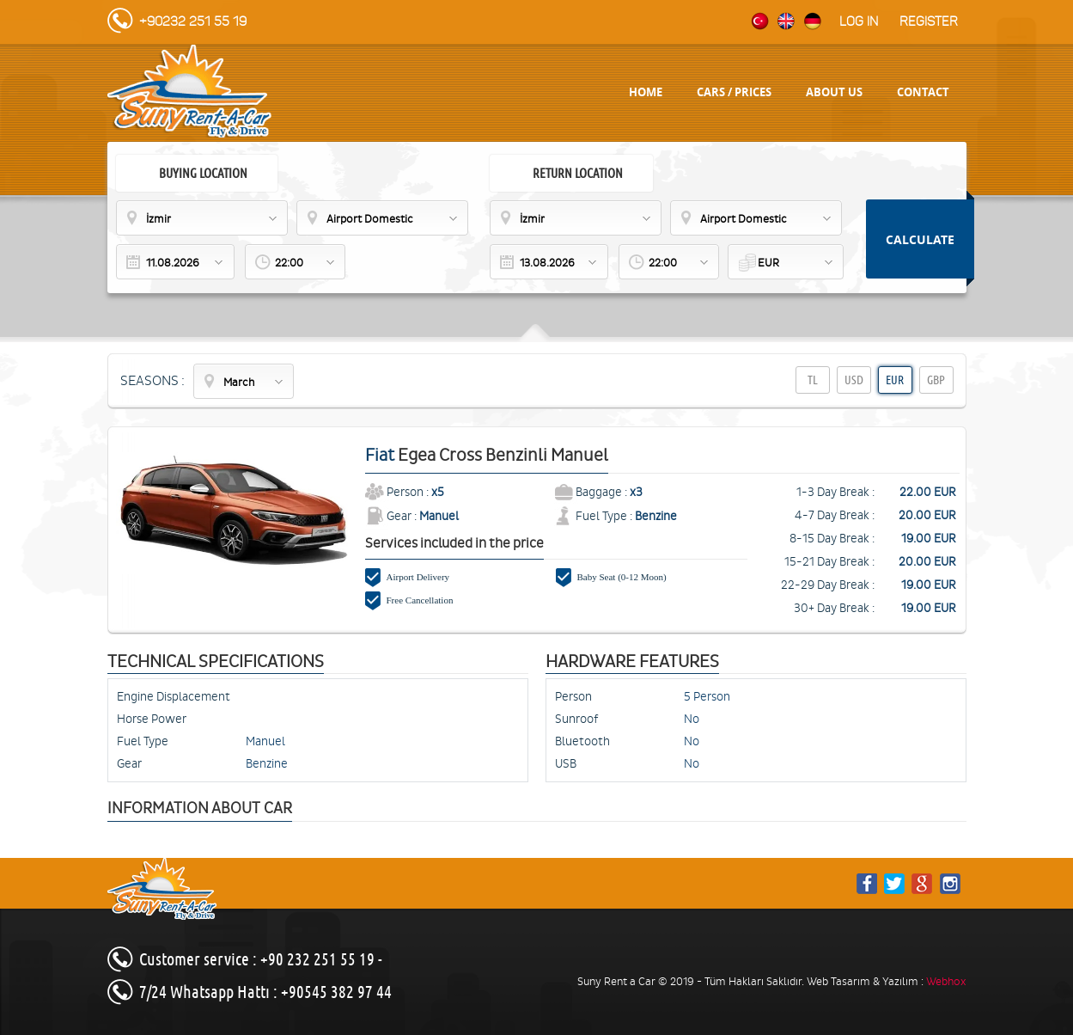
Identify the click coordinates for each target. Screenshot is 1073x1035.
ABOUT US (834, 92)
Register (928, 21)
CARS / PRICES (734, 92)
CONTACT (923, 92)
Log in (858, 21)
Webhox (946, 981)
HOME (645, 92)
